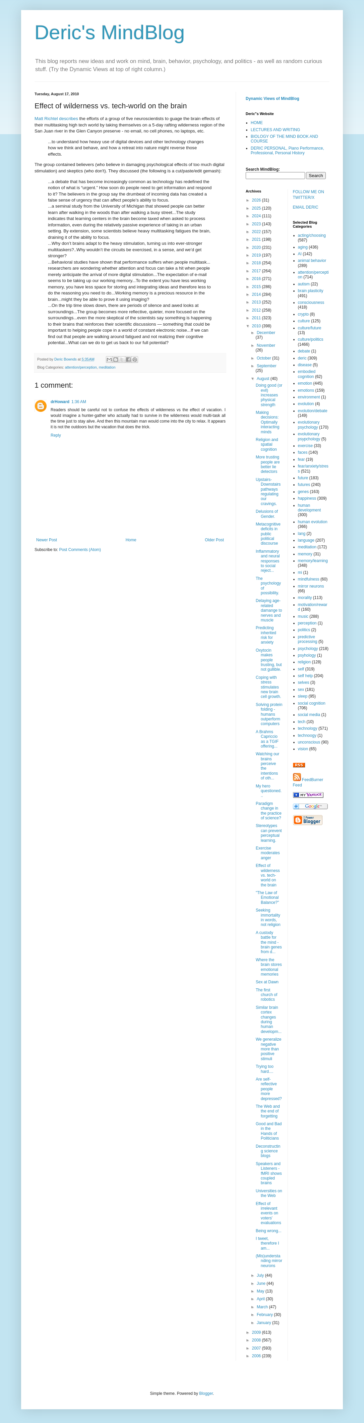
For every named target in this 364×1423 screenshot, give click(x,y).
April (261, 1299)
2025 (257, 208)
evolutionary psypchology (309, 436)
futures (304, 484)
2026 (257, 200)
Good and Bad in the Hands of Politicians (269, 1131)
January (264, 1322)
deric (302, 358)
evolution (306, 403)
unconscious (309, 742)
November (266, 345)
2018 (257, 263)
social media (309, 714)
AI (300, 254)
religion (304, 662)
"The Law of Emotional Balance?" (267, 897)
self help (305, 675)
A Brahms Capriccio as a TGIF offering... (267, 739)
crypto (303, 314)
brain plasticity (310, 290)
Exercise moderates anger (268, 853)
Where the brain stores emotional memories (269, 967)
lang (302, 533)
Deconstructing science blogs (268, 1151)
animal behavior (312, 260)
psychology (308, 648)
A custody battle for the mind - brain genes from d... (269, 942)
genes (303, 491)
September (267, 366)
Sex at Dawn (267, 982)
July (261, 1275)
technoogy (307, 735)
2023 (257, 224)
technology (307, 728)
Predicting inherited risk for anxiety (266, 635)
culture (304, 321)
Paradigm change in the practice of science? (269, 810)
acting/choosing (312, 235)
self (301, 669)
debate (304, 351)
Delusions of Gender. (267, 513)
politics (304, 629)
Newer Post (46, 540)
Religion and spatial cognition (267, 444)
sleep (303, 696)
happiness (307, 498)
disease (305, 365)
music (303, 616)
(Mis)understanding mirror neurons (269, 1261)
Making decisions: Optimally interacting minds (267, 422)
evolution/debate (312, 410)
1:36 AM (78, 401)
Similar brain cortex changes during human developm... (269, 1019)
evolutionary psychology (309, 424)
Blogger (206, 1393)
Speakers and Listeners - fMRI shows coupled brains (269, 1173)
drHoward (60, 401)
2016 (257, 278)
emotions (306, 390)
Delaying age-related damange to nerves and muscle (269, 610)
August (263, 378)
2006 (257, 1356)
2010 (257, 326)
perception (307, 623)
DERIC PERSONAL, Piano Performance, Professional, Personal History (287, 150)
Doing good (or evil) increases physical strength (269, 395)
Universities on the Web (269, 1193)
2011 (257, 318)
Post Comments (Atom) (80, 549)
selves (303, 682)
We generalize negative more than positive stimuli (269, 1049)
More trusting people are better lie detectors (268, 464)
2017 (257, 271)
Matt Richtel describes (56, 118)
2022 (257, 231)
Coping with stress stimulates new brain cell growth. (268, 687)
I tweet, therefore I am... (267, 1243)
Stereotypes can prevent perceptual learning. (269, 832)
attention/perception (81, 367)
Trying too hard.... (265, 1069)
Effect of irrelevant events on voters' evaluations (268, 1213)
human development (309, 507)
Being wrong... (269, 1230)
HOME (257, 122)
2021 (257, 239)
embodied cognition (307, 374)
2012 (257, 310)
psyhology (307, 655)
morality (305, 597)
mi (300, 572)
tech (302, 721)
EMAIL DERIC (305, 207)
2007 (257, 1348)
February (265, 1314)
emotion (305, 383)
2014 (257, 294)
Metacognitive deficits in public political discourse (268, 534)
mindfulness (308, 579)
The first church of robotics (266, 995)
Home (131, 540)
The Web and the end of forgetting (268, 1111)
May (261, 1291)
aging (303, 247)
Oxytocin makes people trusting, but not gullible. (269, 660)
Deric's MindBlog (110, 32)
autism (304, 284)
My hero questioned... (269, 791)
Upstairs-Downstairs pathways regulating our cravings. (268, 491)
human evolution (312, 521)
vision (303, 749)
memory (305, 554)
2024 (257, 216)
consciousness (311, 302)
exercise (305, 445)
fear (301, 459)
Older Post (214, 540)
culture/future (309, 328)
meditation (107, 367)
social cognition (311, 703)
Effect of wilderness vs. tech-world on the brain (268, 875)
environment (309, 397)
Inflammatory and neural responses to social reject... (268, 561)
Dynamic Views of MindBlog (272, 98)
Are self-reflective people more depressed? (269, 1089)
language (306, 540)
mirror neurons (311, 586)
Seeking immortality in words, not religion (268, 917)
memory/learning (313, 560)
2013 (257, 302)
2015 (257, 286)
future (303, 478)
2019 (257, 255)
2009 (257, 1332)
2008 (257, 1340)
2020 (257, 247)
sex (301, 689)
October (264, 358)
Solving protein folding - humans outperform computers (269, 714)
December (266, 332)
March (263, 1307)
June (261, 1283)
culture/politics (310, 339)
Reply (56, 435)
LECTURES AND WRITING (275, 129)
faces (303, 452)
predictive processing (307, 639)
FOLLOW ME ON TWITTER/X (308, 194)
